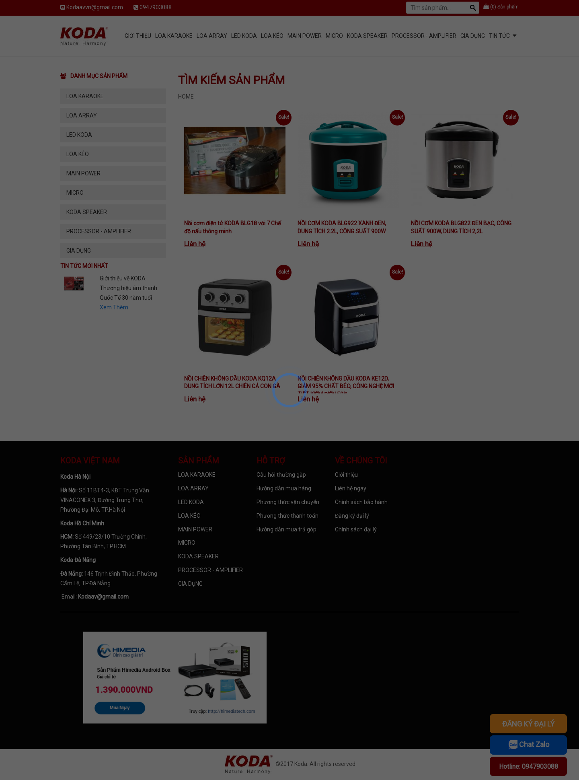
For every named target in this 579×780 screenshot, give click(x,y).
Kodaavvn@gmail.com (94, 7)
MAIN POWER (304, 36)
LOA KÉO (272, 36)
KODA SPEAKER (367, 36)
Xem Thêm (114, 307)
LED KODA (244, 36)
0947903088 (156, 7)
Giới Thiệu (138, 36)
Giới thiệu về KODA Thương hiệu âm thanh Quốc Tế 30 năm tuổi (128, 288)
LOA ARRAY (212, 36)
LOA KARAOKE (174, 36)
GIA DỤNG (472, 36)
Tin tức (499, 36)
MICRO (334, 36)
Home (186, 96)
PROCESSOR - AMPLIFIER (424, 36)
